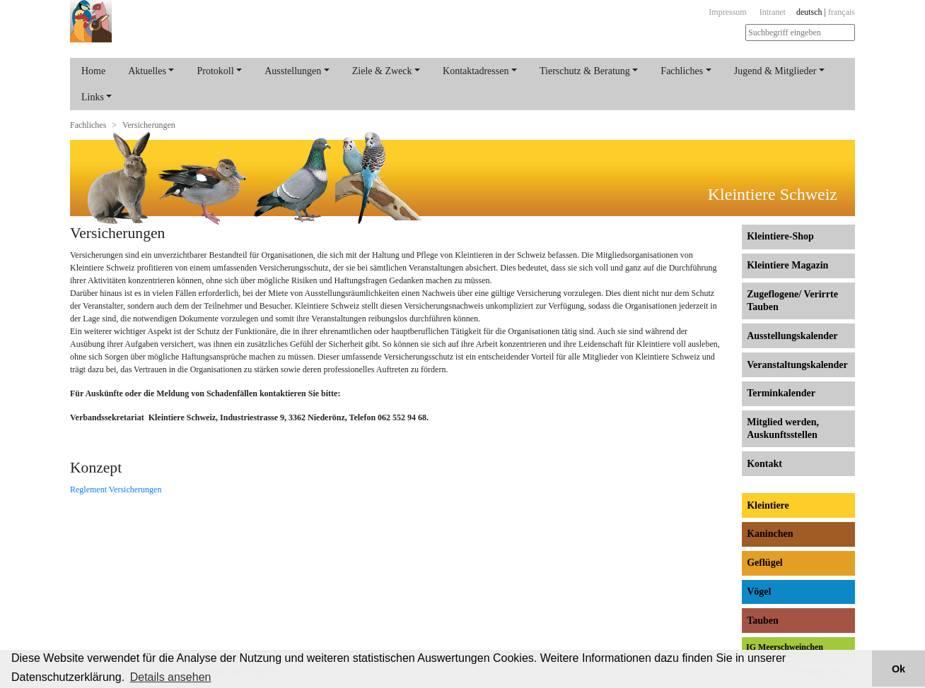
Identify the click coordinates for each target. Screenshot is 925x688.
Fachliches (682, 71)
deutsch (809, 12)
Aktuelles (147, 71)
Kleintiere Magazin (787, 265)
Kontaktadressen (475, 71)
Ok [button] (898, 669)
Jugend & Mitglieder (775, 71)
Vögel (759, 591)
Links (92, 97)
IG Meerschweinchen (784, 647)
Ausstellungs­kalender (792, 336)
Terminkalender (781, 393)
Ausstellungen (292, 71)
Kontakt (764, 463)
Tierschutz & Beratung (585, 71)
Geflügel (765, 562)
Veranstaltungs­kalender (797, 365)
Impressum (727, 12)
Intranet (773, 12)
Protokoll (215, 71)
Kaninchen (770, 533)
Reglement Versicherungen (115, 489)
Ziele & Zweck (382, 71)
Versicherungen (148, 125)
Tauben (763, 620)
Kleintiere (768, 505)
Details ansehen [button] (170, 677)
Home (93, 71)
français (841, 12)
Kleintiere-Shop (780, 236)
